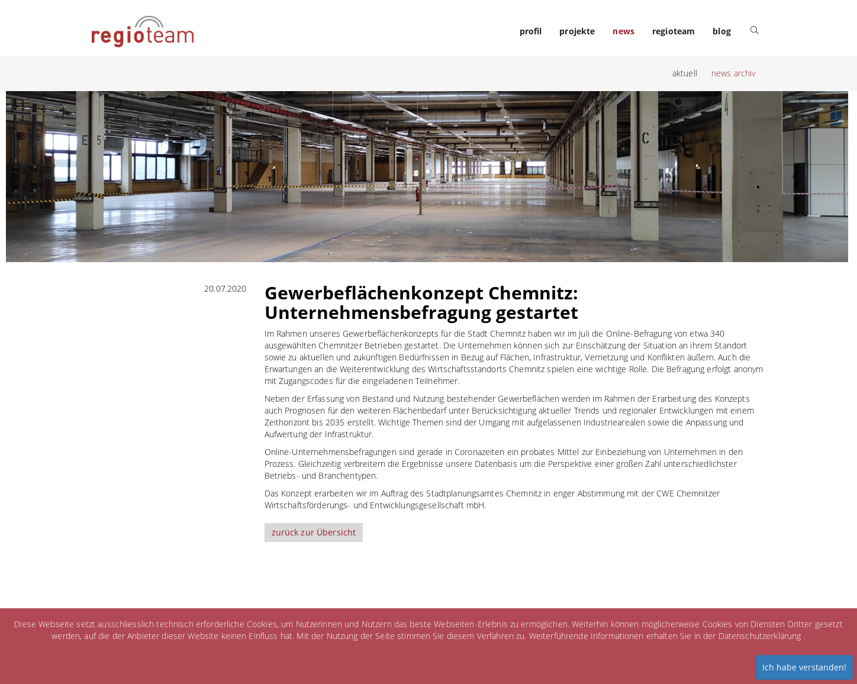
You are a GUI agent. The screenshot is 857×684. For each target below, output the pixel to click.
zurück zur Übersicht (314, 532)
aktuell (684, 73)
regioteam (673, 31)
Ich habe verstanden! (804, 667)
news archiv (733, 73)
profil (531, 31)
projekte (577, 31)
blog (722, 31)
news (623, 31)
